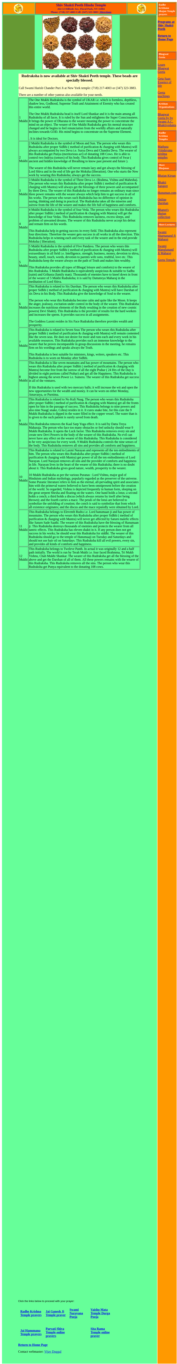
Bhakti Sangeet (163, 184)
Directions (105, 12)
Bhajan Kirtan (167, 175)
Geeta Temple (166, 260)
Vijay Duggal (52, 1351)
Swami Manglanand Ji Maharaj (166, 249)
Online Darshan (163, 201)
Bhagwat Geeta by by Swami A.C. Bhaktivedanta (167, 120)
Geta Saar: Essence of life (164, 82)
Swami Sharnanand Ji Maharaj (167, 235)
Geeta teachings (164, 94)
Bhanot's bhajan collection (164, 213)
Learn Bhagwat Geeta (163, 68)
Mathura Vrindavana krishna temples (165, 152)
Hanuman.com (167, 192)
